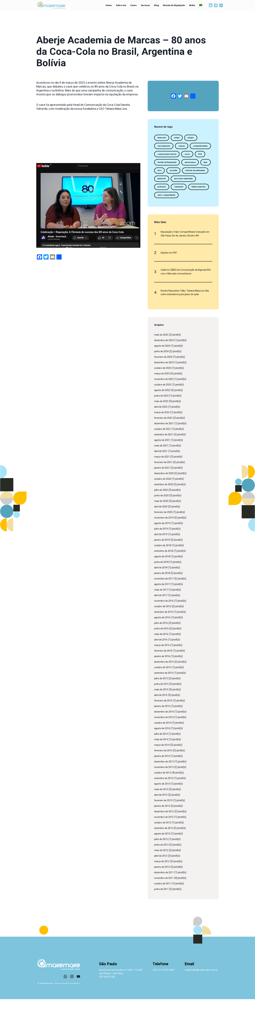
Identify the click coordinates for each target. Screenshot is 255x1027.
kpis (160, 183)
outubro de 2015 (163, 695)
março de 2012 (162, 889)
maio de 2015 (162, 717)
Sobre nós (119, 6)
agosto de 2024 (163, 373)
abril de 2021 (161, 478)
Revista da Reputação (172, 6)
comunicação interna (195, 156)
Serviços (144, 6)
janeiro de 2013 (163, 833)
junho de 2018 (162, 589)
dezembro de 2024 (165, 368)
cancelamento (165, 147)
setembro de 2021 (164, 462)
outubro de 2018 (163, 573)
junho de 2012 (162, 872)
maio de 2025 (162, 362)
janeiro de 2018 (163, 600)
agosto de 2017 (163, 612)
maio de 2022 (162, 429)
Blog (155, 6)
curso (161, 165)
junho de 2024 (162, 379)
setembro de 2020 (164, 512)
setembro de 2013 (164, 806)
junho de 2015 (162, 711)
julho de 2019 (161, 556)
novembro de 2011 (165, 905)
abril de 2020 (161, 534)
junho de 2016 (162, 656)
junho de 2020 (162, 523)
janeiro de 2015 (163, 733)
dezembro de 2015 (165, 689)
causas (185, 147)
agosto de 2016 (163, 645)
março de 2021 (162, 484)
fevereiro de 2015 (164, 728)
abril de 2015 (161, 722)
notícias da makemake (169, 192)
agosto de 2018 (163, 584)
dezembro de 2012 (165, 839)
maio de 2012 (162, 878)
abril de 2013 (161, 822)
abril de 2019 (161, 562)
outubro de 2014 (163, 750)
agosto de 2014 (163, 756)
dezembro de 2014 (165, 739)
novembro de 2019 (165, 545)
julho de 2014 (161, 761)
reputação (163, 210)
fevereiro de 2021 (164, 490)
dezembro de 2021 (165, 451)
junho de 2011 (162, 916)
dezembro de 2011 (165, 900)
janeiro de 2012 (163, 894)
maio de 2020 (162, 528)
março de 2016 (162, 673)
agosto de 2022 (163, 418)
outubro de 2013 (163, 800)
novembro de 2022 (165, 406)
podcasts (194, 201)
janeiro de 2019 (163, 567)
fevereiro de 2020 (164, 539)
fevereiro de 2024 (164, 384)
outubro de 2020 (163, 506)
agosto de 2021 (163, 467)
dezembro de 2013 (165, 789)
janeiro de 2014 (163, 783)
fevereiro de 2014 (164, 778)
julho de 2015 (161, 706)
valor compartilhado (168, 219)
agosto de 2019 (163, 551)
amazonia (163, 138)
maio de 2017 (162, 617)
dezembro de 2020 (165, 501)
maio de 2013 (162, 817)
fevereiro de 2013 (164, 828)
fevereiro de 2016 (164, 678)
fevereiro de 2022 (164, 445)
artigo (180, 138)
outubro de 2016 (163, 634)
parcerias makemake (169, 201)
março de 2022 (162, 440)
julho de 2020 (161, 517)
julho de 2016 (161, 650)
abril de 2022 (161, 434)
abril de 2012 (161, 883)
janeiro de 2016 (163, 684)
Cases (132, 6)
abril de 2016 (161, 667)
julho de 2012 (161, 867)
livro (173, 183)
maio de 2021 (162, 473)
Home (106, 6)
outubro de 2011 (163, 911)
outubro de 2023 (163, 395)
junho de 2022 (162, 423)
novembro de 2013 (165, 794)
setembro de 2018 (164, 578)
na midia (189, 183)
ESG (175, 165)
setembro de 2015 (164, 700)
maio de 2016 (162, 661)
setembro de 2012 (164, 855)
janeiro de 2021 (163, 495)
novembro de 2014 (165, 745)
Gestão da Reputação (169, 174)
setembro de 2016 (164, 639)
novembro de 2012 (165, 844)
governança (195, 174)
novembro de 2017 (165, 606)
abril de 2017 (161, 623)
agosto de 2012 (163, 861)
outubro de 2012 (163, 850)
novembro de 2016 (165, 628)
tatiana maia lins (186, 210)
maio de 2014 (162, 767)
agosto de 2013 (163, 811)
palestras (195, 192)
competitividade (166, 156)
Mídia (189, 6)
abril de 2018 (161, 595)
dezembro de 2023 (165, 390)
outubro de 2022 (163, 412)
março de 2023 (162, 401)
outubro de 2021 (163, 456)
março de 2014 (162, 772)
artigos (196, 138)
